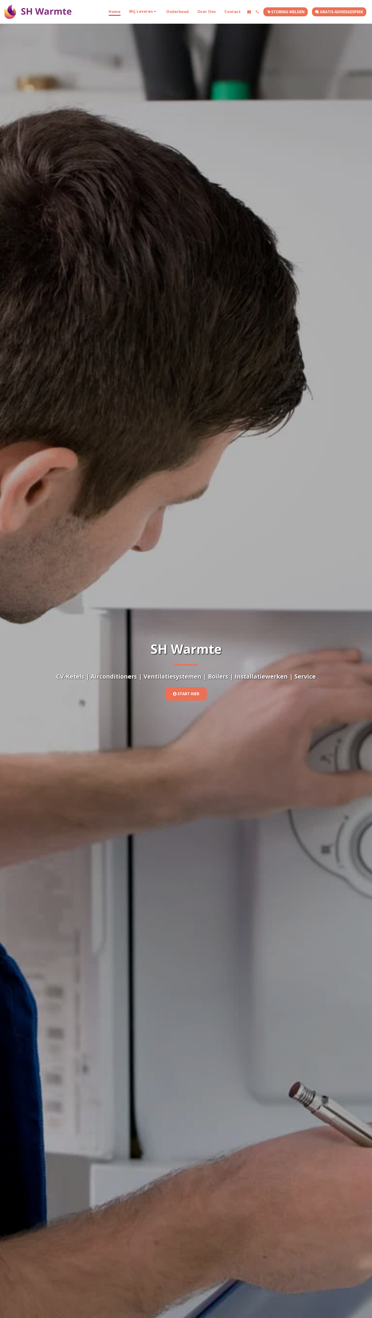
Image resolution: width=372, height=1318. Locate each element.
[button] (143, 11)
